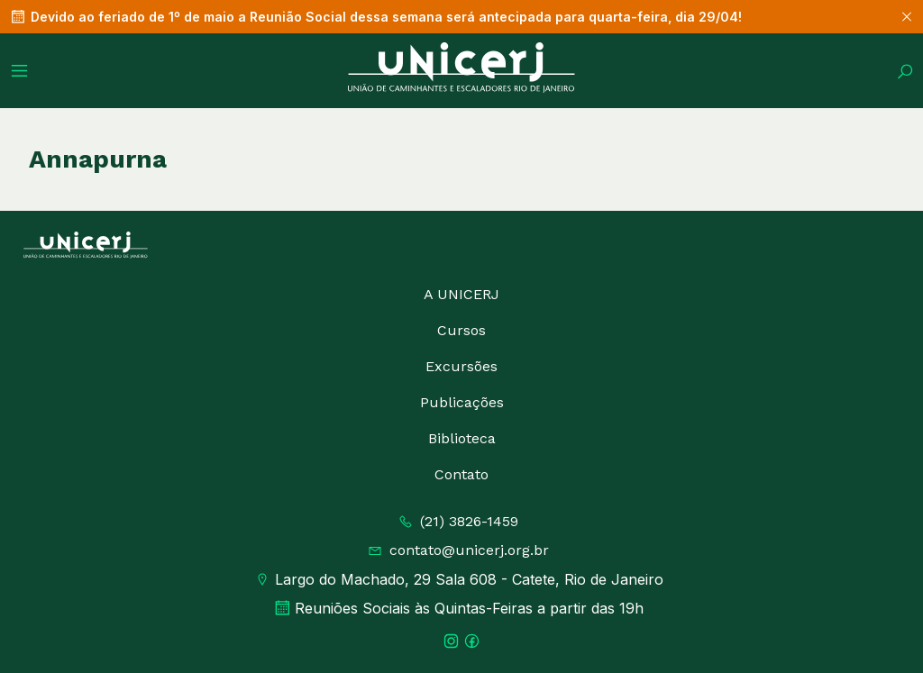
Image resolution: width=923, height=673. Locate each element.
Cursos (461, 330)
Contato (461, 474)
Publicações (462, 402)
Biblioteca (462, 438)
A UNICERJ (461, 294)
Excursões (461, 366)
